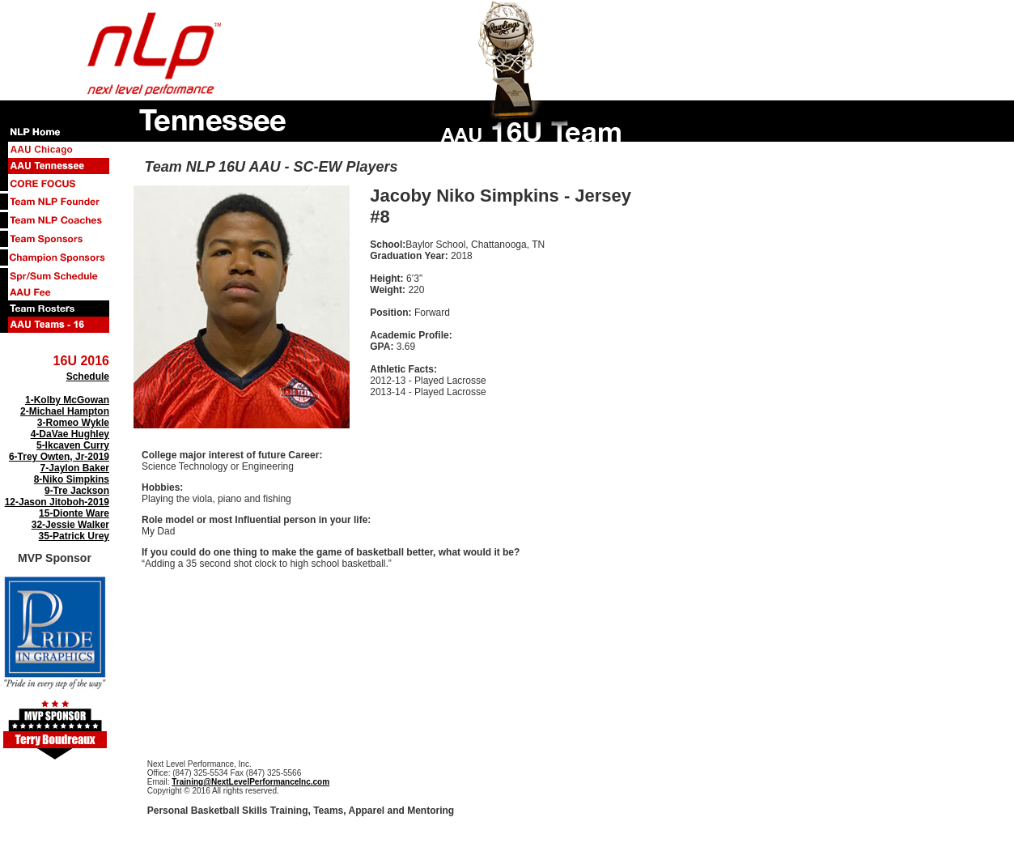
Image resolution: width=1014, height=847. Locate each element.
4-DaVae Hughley (70, 434)
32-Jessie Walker (70, 524)
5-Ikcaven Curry (72, 445)
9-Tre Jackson (77, 490)
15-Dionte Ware (74, 513)
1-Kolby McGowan (67, 400)
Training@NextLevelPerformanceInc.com (250, 781)
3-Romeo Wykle (73, 422)
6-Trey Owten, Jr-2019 (59, 456)
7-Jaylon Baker (74, 468)
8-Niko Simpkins (71, 479)
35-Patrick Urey (74, 536)
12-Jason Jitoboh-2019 (57, 502)
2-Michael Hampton (64, 411)
